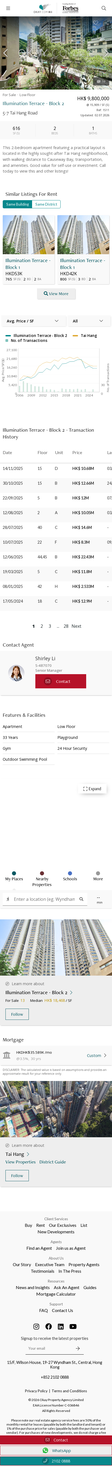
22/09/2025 (13, 498)
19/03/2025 (13, 571)
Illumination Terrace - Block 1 (28, 264)
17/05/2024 (13, 601)
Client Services (56, 1219)
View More (56, 294)
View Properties (21, 1162)
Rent (40, 1225)
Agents (56, 1242)
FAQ (43, 1310)
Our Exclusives (62, 1225)
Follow (17, 1014)
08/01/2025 (13, 586)
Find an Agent (39, 1248)
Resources (56, 1281)
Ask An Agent (66, 1287)
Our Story (22, 1264)
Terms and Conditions (69, 1391)
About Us (56, 1258)
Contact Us (62, 1310)
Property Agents (84, 1264)
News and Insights (33, 1287)
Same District (46, 204)
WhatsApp (56, 1450)
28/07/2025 (13, 527)
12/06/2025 (13, 557)
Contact (56, 1440)
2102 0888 (56, 1461)
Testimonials (42, 1271)
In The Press (69, 1271)
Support (56, 1304)
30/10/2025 (13, 483)
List (83, 1225)
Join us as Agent (71, 1248)
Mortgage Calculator (56, 1293)
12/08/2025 (13, 512)
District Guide (53, 1162)
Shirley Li (45, 658)
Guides (90, 1287)
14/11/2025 (13, 468)
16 (101, 81)
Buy (28, 1225)
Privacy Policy (36, 1391)
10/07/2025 (13, 542)
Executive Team (49, 1264)
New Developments (56, 1231)
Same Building (17, 204)
